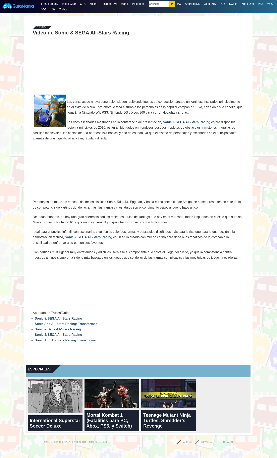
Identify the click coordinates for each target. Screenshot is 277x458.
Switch (233, 3)
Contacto (227, 442)
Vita (53, 9)
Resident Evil (109, 3)
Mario (124, 3)
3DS (44, 9)
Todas (63, 9)
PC (179, 3)
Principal (42, 27)
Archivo (187, 442)
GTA (83, 3)
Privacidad (207, 442)
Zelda (93, 3)
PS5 (222, 3)
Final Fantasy (49, 3)
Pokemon (138, 3)
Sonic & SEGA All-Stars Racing (186, 122)
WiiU (270, 3)
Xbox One (247, 3)
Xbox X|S (210, 3)
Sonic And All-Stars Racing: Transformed (66, 324)
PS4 (260, 3)
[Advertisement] (138, 64)
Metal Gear (69, 3)
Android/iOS (192, 3)
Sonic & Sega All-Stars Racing (58, 329)
